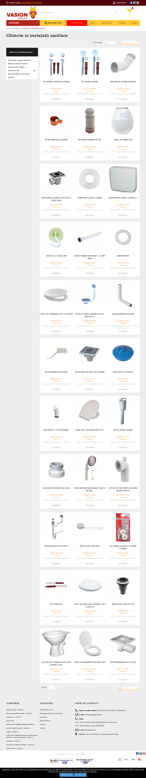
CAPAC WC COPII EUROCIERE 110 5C (89, 430)
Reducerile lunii (53, 23)
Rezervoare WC (13, 70)
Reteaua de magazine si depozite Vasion (20, 724)
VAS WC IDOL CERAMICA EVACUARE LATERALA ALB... (56, 663)
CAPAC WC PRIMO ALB (123, 140)
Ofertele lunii (77, 23)
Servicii (92, 23)
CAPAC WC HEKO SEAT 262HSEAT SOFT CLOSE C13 (90, 605)
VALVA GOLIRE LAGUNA (123, 430)
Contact (134, 23)
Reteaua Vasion (107, 23)
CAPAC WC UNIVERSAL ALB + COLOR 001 (56, 314)
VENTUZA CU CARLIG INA (56, 256)
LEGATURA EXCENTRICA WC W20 (56, 488)
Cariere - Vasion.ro (12, 732)
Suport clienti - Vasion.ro (14, 748)
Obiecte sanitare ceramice (18, 64)
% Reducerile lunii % (46, 710)
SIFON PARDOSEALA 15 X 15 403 (123, 662)
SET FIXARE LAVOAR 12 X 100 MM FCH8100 (123, 547)
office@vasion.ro (90, 730)
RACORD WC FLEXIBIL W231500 (123, 82)
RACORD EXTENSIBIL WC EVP (89, 140)
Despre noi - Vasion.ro (13, 717)
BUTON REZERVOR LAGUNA (56, 372)
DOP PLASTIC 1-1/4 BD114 (123, 372)
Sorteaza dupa (97, 42)
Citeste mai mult (66, 775)
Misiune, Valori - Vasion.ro (15, 710)
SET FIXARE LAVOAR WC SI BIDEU (56, 82)
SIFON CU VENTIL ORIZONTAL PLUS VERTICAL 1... (90, 315)
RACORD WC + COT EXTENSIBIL (56, 430)
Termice (42, 724)
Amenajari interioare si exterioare (51, 713)
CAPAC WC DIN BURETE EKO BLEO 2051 (89, 662)
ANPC (83, 760)
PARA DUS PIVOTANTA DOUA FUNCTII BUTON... (89, 489)
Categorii (14, 23)
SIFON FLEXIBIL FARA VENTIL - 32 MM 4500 (89, 257)
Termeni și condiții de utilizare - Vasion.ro (20, 745)
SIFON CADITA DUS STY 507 (123, 604)
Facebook (131, 2)
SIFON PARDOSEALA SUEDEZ (56, 140)
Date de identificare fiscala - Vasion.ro (19, 713)
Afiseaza (44, 687)
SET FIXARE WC (56, 604)
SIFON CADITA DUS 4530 (90, 546)
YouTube (137, 2)
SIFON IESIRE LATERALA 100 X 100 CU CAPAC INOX (56, 199)
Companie (122, 23)
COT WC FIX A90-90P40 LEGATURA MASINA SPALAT (123, 489)
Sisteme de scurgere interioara (19, 60)
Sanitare (42, 728)
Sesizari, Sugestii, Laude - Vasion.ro (18, 728)
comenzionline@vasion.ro (93, 714)
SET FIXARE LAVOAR (89, 82)
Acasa (8, 28)
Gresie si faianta (45, 721)
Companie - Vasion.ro (13, 741)
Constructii (43, 717)
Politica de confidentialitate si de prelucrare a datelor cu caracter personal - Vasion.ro (21, 736)
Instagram (134, 2)
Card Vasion (10, 721)
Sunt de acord (80, 775)
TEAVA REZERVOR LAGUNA (123, 314)
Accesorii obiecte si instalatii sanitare (18, 76)
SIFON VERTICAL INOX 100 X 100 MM (89, 372)
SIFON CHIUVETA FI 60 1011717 (56, 546)
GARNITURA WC (123, 256)
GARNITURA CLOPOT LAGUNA (89, 198)
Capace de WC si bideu (16, 67)
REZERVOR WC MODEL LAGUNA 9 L (123, 198)
